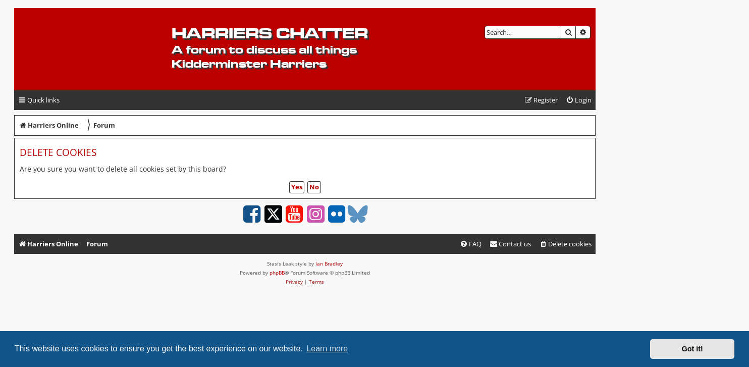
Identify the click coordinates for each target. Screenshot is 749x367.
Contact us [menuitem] (510, 243)
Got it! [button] (692, 349)
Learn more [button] (327, 348)
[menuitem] (579, 100)
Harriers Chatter (270, 33)
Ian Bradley (329, 263)
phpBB (277, 272)
